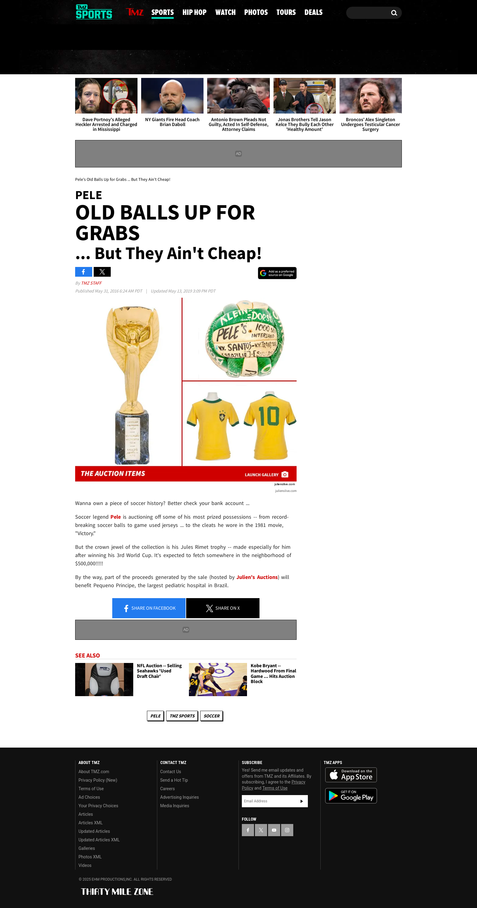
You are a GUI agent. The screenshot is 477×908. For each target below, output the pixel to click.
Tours (333, 62)
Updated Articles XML (99, 839)
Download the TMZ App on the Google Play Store (351, 796)
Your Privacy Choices (98, 805)
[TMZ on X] (89, 11)
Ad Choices (89, 797)
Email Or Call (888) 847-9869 (145, 38)
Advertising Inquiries (179, 797)
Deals (377, 62)
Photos (285, 62)
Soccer (211, 716)
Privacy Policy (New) (97, 780)
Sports (136, 62)
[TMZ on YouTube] (274, 830)
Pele (155, 716)
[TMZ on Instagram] (111, 11)
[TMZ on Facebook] (80, 11)
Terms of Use (91, 788)
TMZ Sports (181, 716)
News (90, 62)
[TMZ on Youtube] (99, 11)
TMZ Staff (91, 283)
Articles (85, 814)
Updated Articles (94, 831)
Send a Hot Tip (174, 780)
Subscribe (302, 801)
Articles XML (90, 822)
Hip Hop (187, 62)
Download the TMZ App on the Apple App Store (351, 775)
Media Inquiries (174, 805)
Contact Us (170, 771)
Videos (85, 865)
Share (149, 608)
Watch (236, 62)
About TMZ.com (93, 771)
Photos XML (90, 856)
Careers (167, 788)
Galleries (86, 848)
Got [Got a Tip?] (94, 37)
